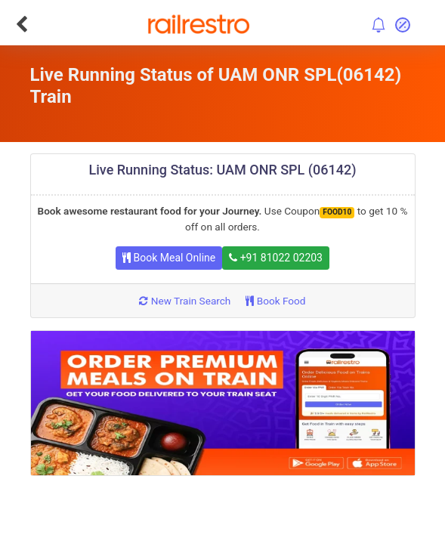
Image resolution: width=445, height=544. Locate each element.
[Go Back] (21, 24)
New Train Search (184, 301)
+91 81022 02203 (276, 258)
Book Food (275, 301)
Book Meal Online (168, 258)
